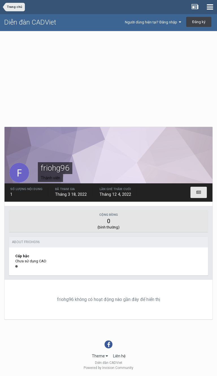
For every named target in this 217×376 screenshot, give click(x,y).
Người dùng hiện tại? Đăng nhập (153, 22)
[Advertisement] (108, 73)
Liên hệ (119, 356)
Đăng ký (198, 22)
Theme (100, 356)
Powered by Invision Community (108, 368)
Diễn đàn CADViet (30, 22)
